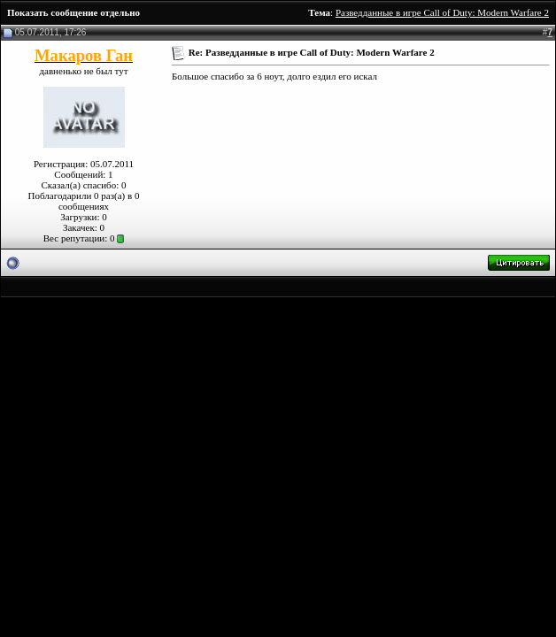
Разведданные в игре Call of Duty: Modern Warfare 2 (442, 12)
